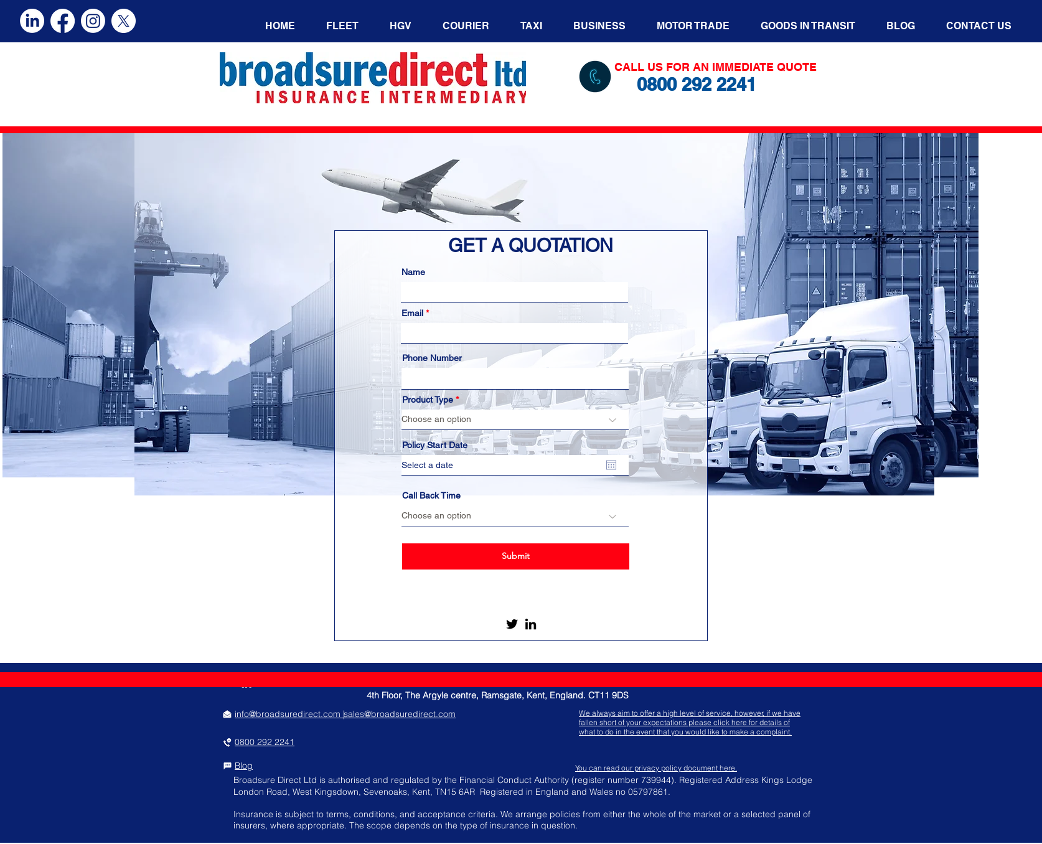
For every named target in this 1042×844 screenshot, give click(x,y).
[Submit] (515, 556)
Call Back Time (431, 495)
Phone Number (432, 358)
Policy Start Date (434, 445)
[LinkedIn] (530, 624)
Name (413, 272)
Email (412, 313)
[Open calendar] (611, 465)
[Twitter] (512, 624)
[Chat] (227, 765)
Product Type (427, 399)
